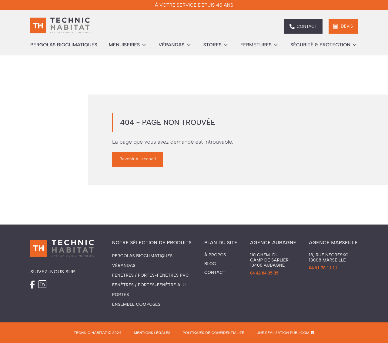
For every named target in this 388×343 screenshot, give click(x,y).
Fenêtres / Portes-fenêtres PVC (150, 275)
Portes (120, 294)
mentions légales (152, 333)
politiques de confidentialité (213, 333)
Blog (210, 263)
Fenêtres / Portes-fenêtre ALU (149, 285)
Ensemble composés (136, 304)
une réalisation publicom (282, 333)
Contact (215, 272)
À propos (215, 255)
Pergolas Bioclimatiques (142, 255)
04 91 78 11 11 (323, 267)
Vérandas (123, 265)
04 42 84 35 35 (264, 273)
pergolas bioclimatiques (63, 45)
